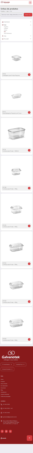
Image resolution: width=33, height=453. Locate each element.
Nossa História (4, 383)
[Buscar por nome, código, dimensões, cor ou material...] (12, 14)
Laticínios (6, 28)
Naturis (5, 30)
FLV (11, 11)
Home (2, 379)
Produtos (3, 11)
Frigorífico (6, 27)
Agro (8, 11)
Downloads (3, 388)
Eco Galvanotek (4, 386)
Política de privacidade (5, 396)
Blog (2, 390)
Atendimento (3, 392)
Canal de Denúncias (5, 394)
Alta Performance (8, 33)
